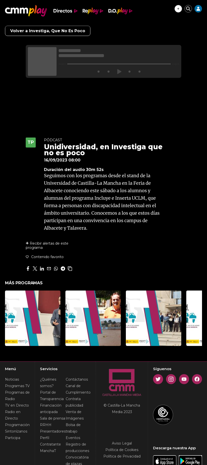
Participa (12, 438)
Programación (17, 425)
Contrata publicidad (74, 402)
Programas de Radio (17, 395)
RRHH (45, 425)
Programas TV (17, 386)
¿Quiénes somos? (48, 382)
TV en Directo (17, 405)
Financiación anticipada (50, 408)
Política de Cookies (121, 450)
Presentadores (53, 431)
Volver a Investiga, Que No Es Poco (47, 30)
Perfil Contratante (50, 441)
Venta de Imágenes (75, 415)
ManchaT (48, 451)
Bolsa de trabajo (73, 428)
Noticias (12, 379)
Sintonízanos (16, 431)
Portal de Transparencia (52, 395)
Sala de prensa (52, 418)
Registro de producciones (77, 447)
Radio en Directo (12, 415)
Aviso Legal (122, 443)
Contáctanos (77, 379)
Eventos (73, 438)
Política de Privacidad (122, 456)
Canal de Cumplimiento (78, 389)
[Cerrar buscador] (188, 8)
